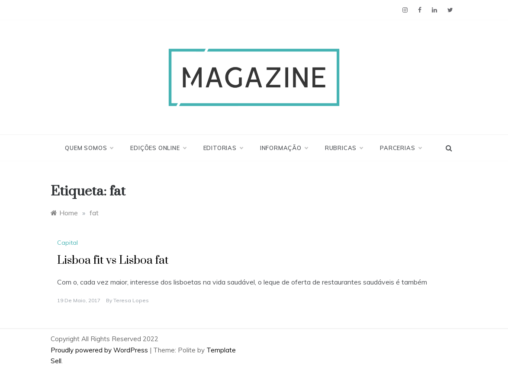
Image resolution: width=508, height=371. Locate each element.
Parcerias (400, 148)
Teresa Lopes (131, 300)
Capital (67, 242)
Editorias (223, 148)
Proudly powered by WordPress (100, 350)
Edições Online (158, 148)
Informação (284, 148)
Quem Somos (89, 148)
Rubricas (344, 148)
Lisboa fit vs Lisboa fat (112, 260)
